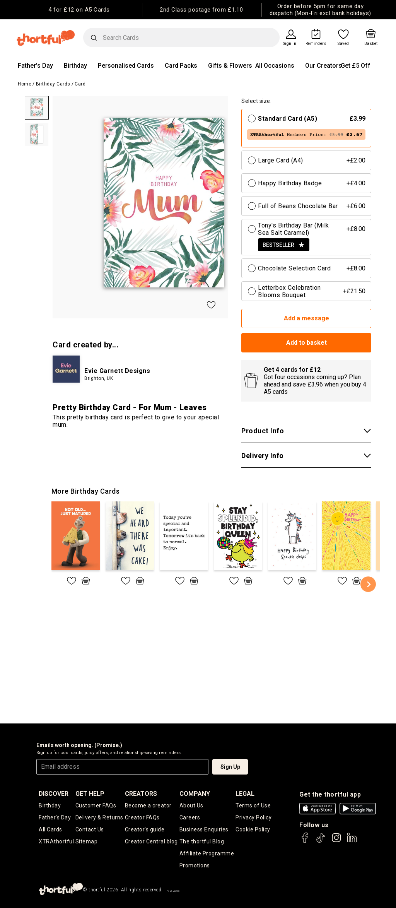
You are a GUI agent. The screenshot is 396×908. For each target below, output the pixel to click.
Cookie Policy (253, 829)
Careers (189, 817)
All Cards (50, 829)
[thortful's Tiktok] (320, 841)
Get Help (89, 793)
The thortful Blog (201, 841)
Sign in (290, 44)
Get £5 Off (355, 65)
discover (53, 793)
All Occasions (274, 65)
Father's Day (35, 65)
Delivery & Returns (99, 817)
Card (80, 84)
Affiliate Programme (206, 853)
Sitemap (86, 841)
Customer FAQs (95, 805)
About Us (191, 805)
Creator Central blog (151, 841)
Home (24, 84)
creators (141, 793)
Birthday (75, 65)
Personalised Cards (126, 65)
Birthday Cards (53, 84)
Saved (343, 44)
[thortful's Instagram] (336, 841)
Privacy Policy (253, 817)
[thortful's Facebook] (305, 841)
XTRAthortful (56, 841)
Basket (371, 44)
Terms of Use (253, 805)
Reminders (316, 44)
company (194, 793)
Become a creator (148, 805)
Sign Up (230, 767)
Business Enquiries (204, 829)
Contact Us (89, 829)
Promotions (194, 865)
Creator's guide (145, 829)
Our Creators (323, 65)
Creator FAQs (142, 817)
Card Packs (181, 65)
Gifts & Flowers (230, 65)
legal (245, 793)
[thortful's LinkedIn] (352, 841)
